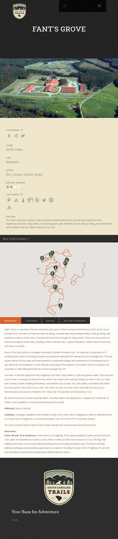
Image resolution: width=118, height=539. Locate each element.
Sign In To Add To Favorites (14, 239)
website (91, 418)
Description (10, 320)
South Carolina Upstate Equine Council (26, 425)
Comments (31, 320)
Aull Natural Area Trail (80, 391)
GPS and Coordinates (75, 320)
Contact (50, 320)
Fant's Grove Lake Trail (37, 387)
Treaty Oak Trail (53, 391)
